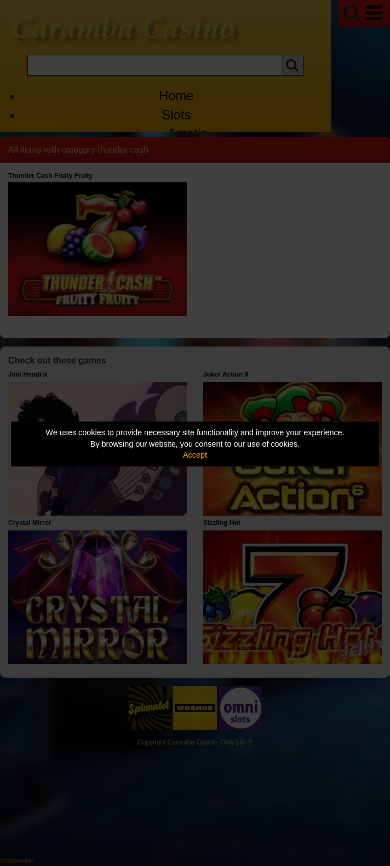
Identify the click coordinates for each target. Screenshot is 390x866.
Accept (195, 455)
